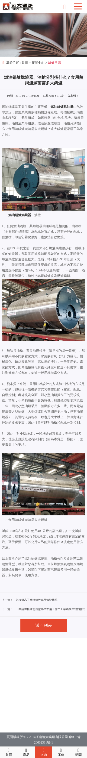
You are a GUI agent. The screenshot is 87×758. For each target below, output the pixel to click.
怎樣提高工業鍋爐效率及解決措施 (37, 600)
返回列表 (43, 625)
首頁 (25, 63)
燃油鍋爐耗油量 (62, 107)
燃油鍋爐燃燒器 (19, 215)
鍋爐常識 (54, 63)
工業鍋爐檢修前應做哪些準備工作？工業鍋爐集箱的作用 (50, 609)
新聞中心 (38, 63)
